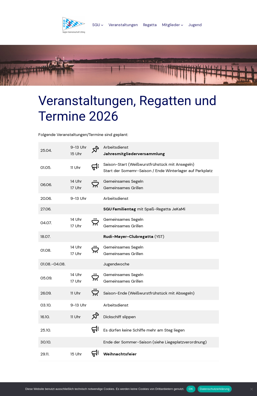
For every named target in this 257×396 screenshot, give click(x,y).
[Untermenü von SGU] (102, 25)
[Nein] (251, 389)
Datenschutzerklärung (214, 389)
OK (191, 389)
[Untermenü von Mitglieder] (182, 25)
